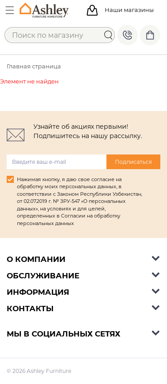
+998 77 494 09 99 (127, 35)
